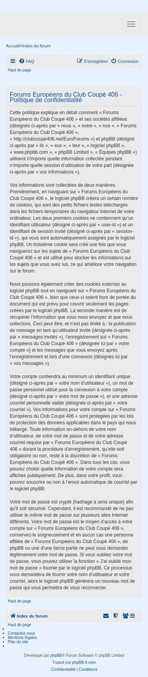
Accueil (12, 45)
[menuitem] (26, 61)
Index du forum (36, 45)
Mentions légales (22, 637)
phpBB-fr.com (84, 662)
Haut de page (19, 70)
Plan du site (18, 642)
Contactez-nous (21, 633)
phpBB (56, 655)
